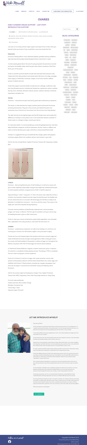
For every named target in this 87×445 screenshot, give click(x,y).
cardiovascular (68, 82)
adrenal (67, 45)
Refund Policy (76, 439)
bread (67, 72)
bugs (65, 79)
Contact (39, 394)
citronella (75, 92)
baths (66, 57)
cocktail (73, 97)
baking (66, 55)
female (30, 36)
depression (73, 107)
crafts (76, 104)
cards (75, 82)
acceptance (67, 42)
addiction (74, 42)
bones (76, 70)
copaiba (65, 104)
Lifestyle (31, 11)
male (40, 36)
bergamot (73, 60)
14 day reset (67, 40)
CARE (66, 84)
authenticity (74, 50)
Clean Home (74, 94)
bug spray (75, 77)
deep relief (67, 107)
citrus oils (18, 36)
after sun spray (74, 47)
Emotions (24, 36)
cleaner (67, 97)
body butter (73, 65)
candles (76, 79)
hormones (35, 36)
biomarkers (73, 62)
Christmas (73, 89)
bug (70, 77)
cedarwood (66, 87)
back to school (73, 52)
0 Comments (13, 42)
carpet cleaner (72, 84)
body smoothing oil (68, 70)
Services (23, 11)
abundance (74, 40)
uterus (22, 38)
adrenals (73, 45)
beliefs (67, 60)
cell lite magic (74, 87)
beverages (67, 62)
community (68, 102)
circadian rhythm (67, 92)
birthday (67, 65)
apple (68, 50)
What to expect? (75, 442)
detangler (68, 109)
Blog (38, 11)
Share (13, 32)
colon (73, 99)
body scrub (70, 67)
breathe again (67, 74)
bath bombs (73, 55)
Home (17, 11)
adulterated (66, 47)
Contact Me (45, 11)
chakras (13, 36)
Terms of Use (69, 439)
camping (70, 79)
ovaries (44, 36)
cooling (74, 102)
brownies (65, 77)
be (70, 57)
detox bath (66, 112)
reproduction (11, 38)
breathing (74, 74)
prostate (49, 36)
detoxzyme (74, 112)
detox (73, 109)
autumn (66, 52)
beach (74, 57)
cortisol (71, 104)
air (64, 50)
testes (17, 38)
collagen (68, 99)
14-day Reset (80, 11)
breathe (73, 72)
